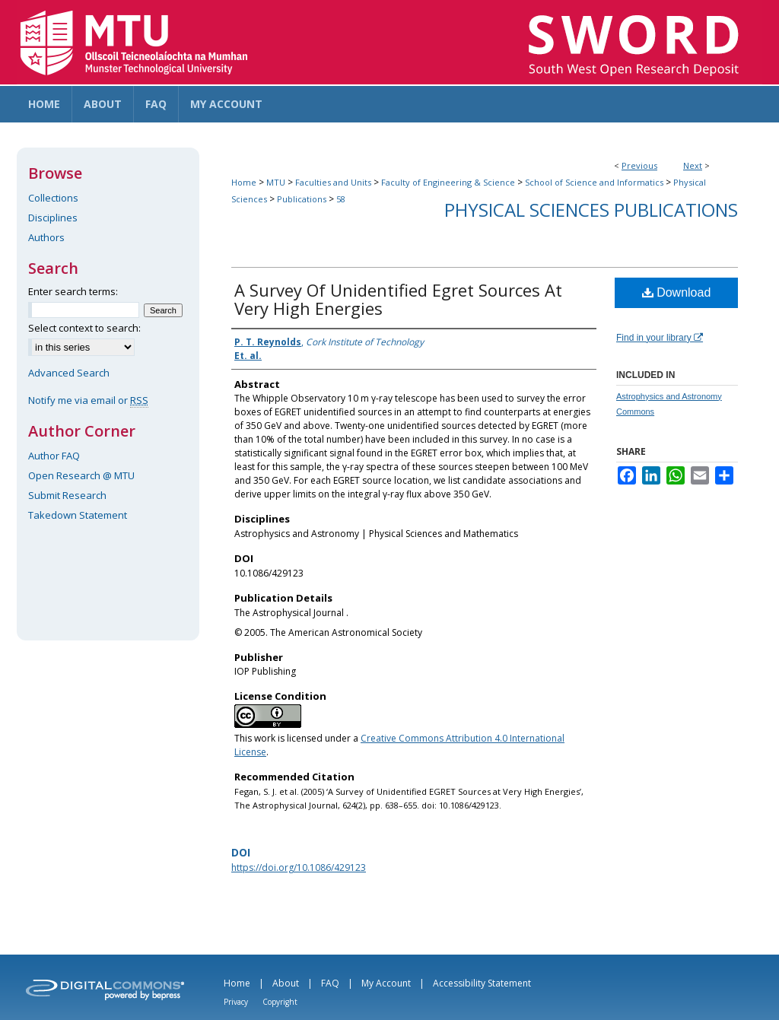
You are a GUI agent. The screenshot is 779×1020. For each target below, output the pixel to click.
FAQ (330, 983)
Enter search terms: (73, 291)
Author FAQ (54, 455)
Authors (46, 237)
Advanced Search (69, 373)
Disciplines (53, 217)
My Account (386, 983)
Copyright (279, 1001)
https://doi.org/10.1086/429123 (298, 867)
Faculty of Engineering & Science (448, 182)
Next (692, 165)
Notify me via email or (88, 400)
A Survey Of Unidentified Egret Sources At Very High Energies (398, 298)
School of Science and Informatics (594, 182)
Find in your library (659, 337)
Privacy (236, 1001)
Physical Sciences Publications (591, 209)
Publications (301, 199)
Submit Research (67, 495)
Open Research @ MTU (81, 475)
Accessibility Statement (482, 983)
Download (676, 292)
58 (340, 199)
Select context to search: (84, 328)
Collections (53, 198)
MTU (275, 182)
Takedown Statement (77, 515)
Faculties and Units (333, 182)
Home (243, 182)
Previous (639, 165)
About (285, 983)
